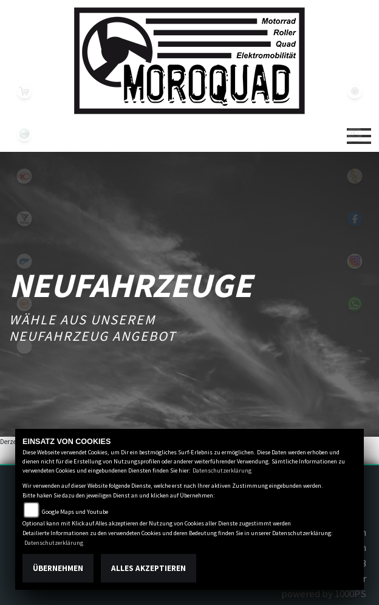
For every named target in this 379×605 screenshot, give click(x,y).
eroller (24, 346)
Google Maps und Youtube (75, 512)
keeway (24, 303)
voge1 (24, 218)
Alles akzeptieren (148, 568)
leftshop (24, 91)
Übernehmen (58, 568)
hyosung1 (24, 261)
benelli (24, 133)
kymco (24, 176)
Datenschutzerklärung (222, 470)
